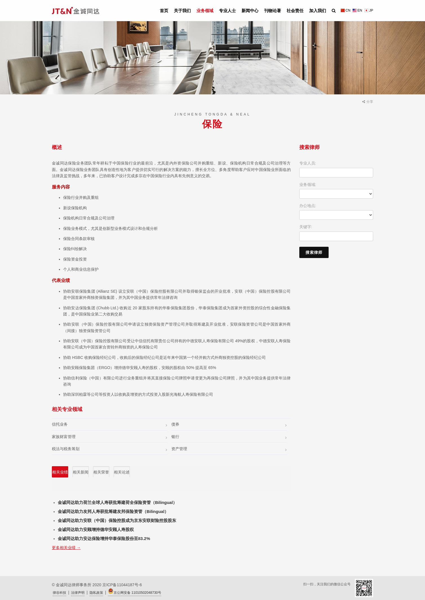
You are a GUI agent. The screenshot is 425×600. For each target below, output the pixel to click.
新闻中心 (250, 10)
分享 (367, 102)
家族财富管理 (109, 437)
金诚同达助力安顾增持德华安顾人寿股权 (96, 529)
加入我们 (317, 10)
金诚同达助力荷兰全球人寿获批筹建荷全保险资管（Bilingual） (117, 502)
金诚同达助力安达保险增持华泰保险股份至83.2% (104, 538)
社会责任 (295, 10)
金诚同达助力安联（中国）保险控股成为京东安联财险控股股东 (117, 520)
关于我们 (182, 10)
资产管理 (229, 449)
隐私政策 (96, 593)
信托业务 (109, 424)
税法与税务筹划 (109, 449)
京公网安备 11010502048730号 (134, 591)
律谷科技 (59, 593)
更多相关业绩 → (66, 547)
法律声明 (78, 593)
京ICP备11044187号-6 (122, 585)
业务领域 (204, 10)
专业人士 (227, 10)
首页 (164, 10)
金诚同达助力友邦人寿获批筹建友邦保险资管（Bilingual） (113, 511)
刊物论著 (272, 10)
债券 (229, 424)
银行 (229, 437)
